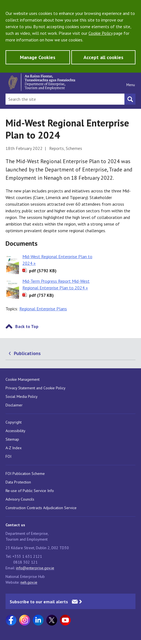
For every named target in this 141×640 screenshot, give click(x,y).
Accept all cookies (103, 57)
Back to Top (26, 326)
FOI (8, 456)
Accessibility (15, 430)
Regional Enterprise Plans (43, 308)
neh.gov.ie (28, 582)
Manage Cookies (37, 57)
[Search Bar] (65, 99)
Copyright (14, 422)
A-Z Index (14, 447)
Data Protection (18, 482)
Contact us (15, 524)
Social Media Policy (22, 396)
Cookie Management (23, 379)
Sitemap (12, 439)
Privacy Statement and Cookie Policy (36, 387)
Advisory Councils (20, 499)
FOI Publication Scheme (25, 473)
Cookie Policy (100, 33)
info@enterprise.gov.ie (35, 567)
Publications (27, 353)
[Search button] (129, 99)
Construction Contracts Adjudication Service (41, 507)
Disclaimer (14, 405)
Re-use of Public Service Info (30, 490)
